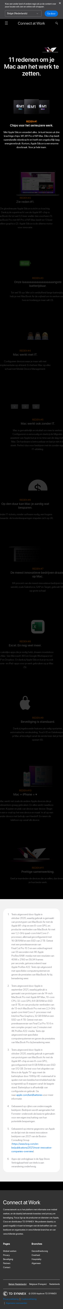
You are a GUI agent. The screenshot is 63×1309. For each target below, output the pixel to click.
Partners (6, 1263)
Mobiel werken (9, 1251)
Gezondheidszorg (40, 1251)
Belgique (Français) (38, 1284)
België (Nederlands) (18, 1284)
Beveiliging (8, 1259)
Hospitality (36, 1259)
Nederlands (54, 1284)
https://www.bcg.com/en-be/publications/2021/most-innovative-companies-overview (31, 1147)
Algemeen (36, 1263)
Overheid (36, 1255)
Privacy (6, 1255)
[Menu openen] (6, 23)
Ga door (51, 13)
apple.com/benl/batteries (29, 1095)
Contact (6, 1267)
